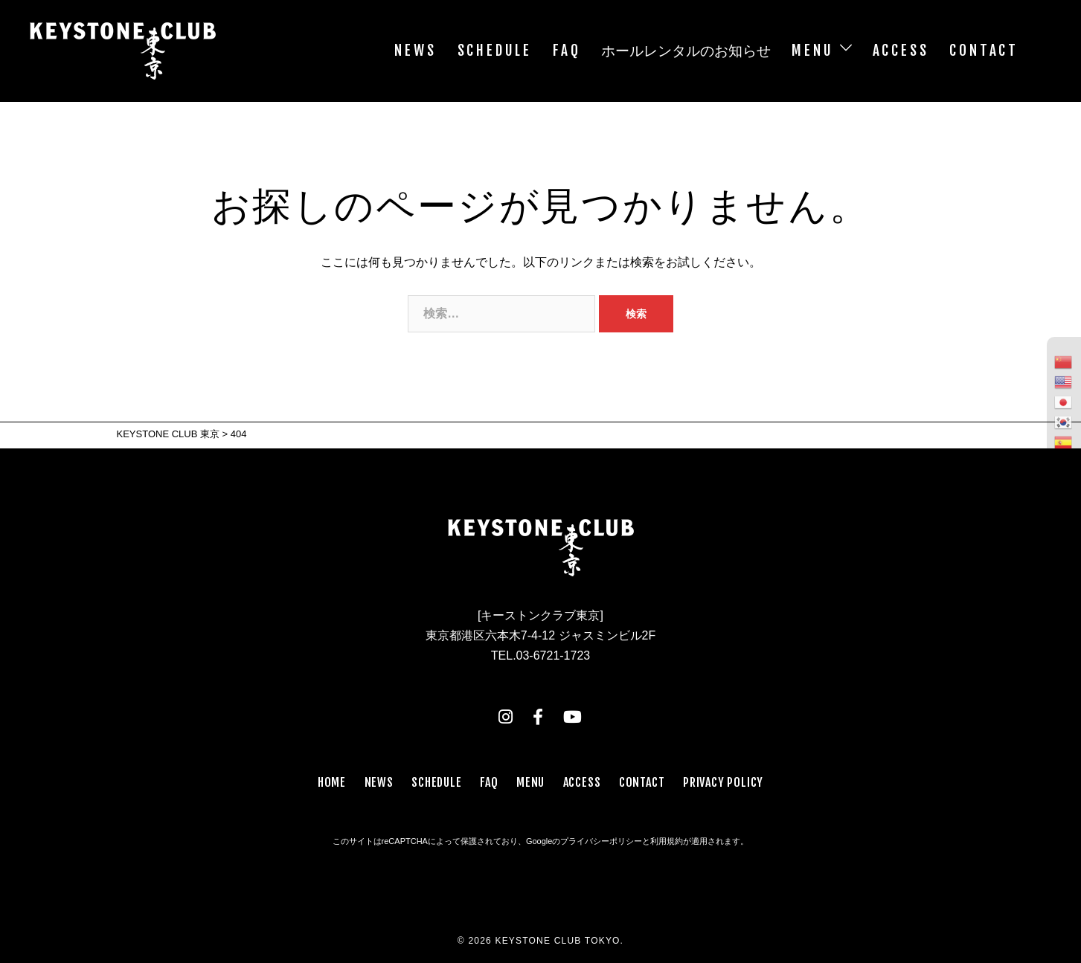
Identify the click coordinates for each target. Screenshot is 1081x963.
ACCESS (901, 50)
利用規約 (666, 841)
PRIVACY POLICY (723, 782)
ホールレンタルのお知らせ (686, 50)
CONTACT (984, 50)
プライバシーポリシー (601, 841)
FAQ (566, 50)
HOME (332, 782)
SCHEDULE (495, 50)
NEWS (415, 50)
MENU (812, 50)
